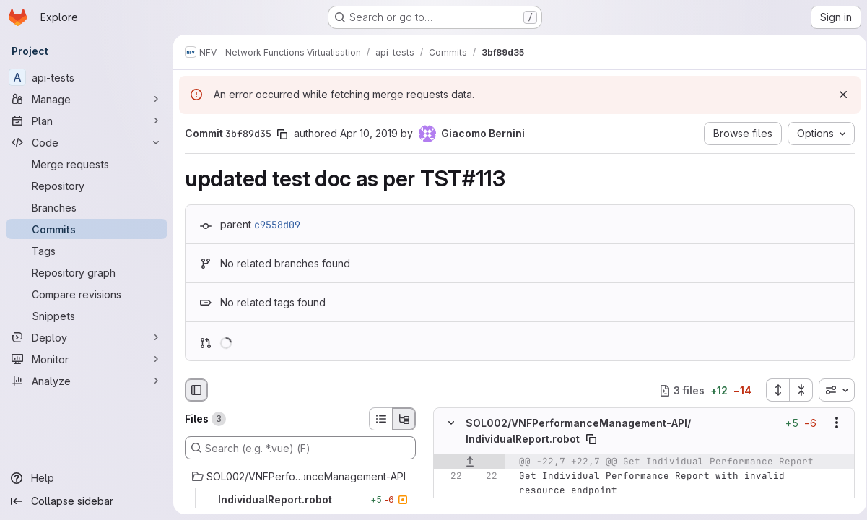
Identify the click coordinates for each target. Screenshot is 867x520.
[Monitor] (86, 359)
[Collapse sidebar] (86, 501)
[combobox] (832, 390)
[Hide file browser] (196, 390)
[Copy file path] (591, 439)
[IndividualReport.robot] (300, 499)
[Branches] (86, 207)
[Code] (86, 142)
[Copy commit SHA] (282, 134)
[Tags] (86, 250)
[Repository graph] (86, 272)
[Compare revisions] (86, 294)
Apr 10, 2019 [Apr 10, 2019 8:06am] (369, 133)
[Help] (86, 478)
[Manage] (86, 99)
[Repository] (86, 186)
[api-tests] (86, 77)
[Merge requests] (86, 164)
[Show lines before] (469, 461)
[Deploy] (86, 337)
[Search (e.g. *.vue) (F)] (300, 447)
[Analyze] (86, 380)
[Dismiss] (838, 94)
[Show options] (831, 423)
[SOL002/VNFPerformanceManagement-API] (300, 476)
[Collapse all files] (796, 390)
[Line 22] (449, 476)
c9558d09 (277, 224)
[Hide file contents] (451, 423)
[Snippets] (86, 316)
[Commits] (86, 229)
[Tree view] (404, 418)
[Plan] (86, 120)
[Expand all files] (772, 390)
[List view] (380, 418)
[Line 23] (449, 505)
